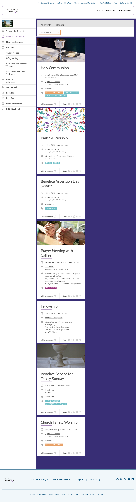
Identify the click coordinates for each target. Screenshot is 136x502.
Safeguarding (125, 10)
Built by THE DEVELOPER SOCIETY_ (93, 494)
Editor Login (126, 3)
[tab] (48, 104)
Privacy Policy (60, 494)
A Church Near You (64, 3)
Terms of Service (73, 494)
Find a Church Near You (104, 10)
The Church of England (46, 3)
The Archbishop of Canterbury (85, 3)
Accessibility (95, 479)
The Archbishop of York (108, 3)
